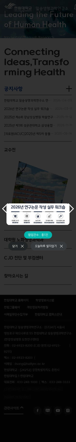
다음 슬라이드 (71, 208)
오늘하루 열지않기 (46, 246)
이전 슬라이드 (5, 208)
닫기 (15, 246)
